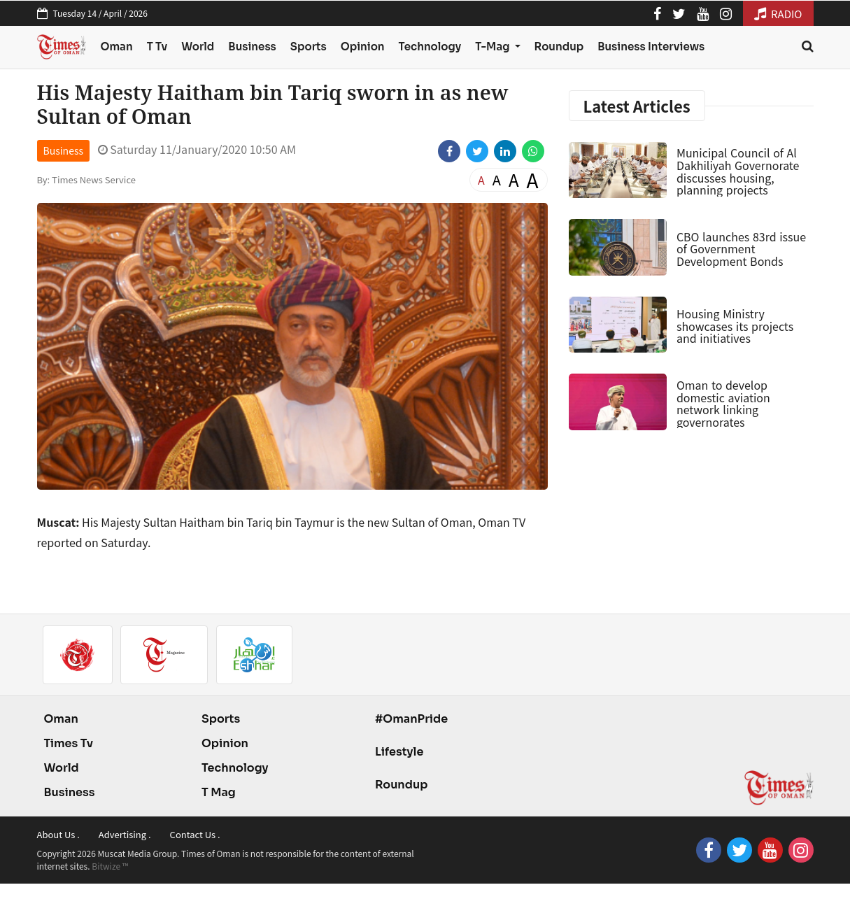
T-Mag (493, 46)
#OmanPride (411, 719)
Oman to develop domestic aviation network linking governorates (723, 403)
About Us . (58, 834)
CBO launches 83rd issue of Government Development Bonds (741, 248)
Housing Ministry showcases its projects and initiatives (735, 325)
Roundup (559, 46)
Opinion (363, 46)
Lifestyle (399, 751)
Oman (116, 46)
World (197, 46)
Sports (308, 46)
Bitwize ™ (110, 866)
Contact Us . (195, 834)
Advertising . (125, 834)
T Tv (157, 46)
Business (252, 46)
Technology (430, 46)
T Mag (218, 792)
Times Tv (69, 743)
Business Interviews (650, 46)
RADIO (778, 13)
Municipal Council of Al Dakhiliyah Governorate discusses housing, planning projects (738, 171)
